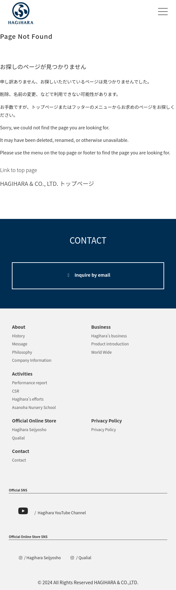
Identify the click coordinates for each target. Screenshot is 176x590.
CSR (15, 391)
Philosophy (22, 352)
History (18, 335)
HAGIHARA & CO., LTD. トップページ (47, 183)
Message (19, 343)
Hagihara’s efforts (27, 399)
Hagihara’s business (109, 335)
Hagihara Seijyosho (29, 429)
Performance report (29, 382)
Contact (19, 460)
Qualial (18, 437)
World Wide (101, 352)
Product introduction (110, 343)
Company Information (31, 360)
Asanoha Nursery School (33, 407)
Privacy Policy (103, 429)
